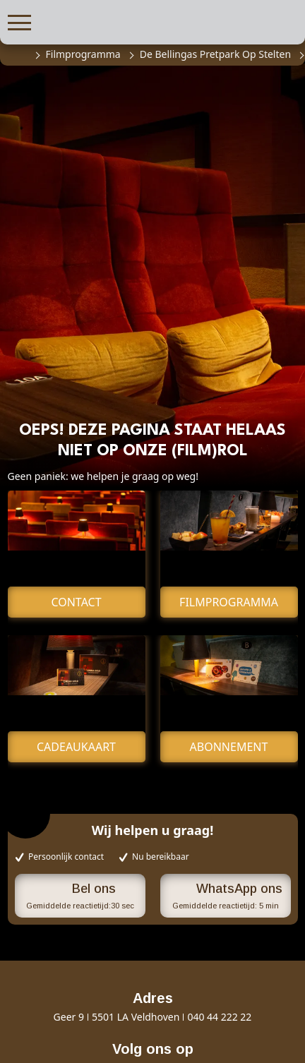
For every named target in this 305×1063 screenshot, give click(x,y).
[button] (19, 20)
